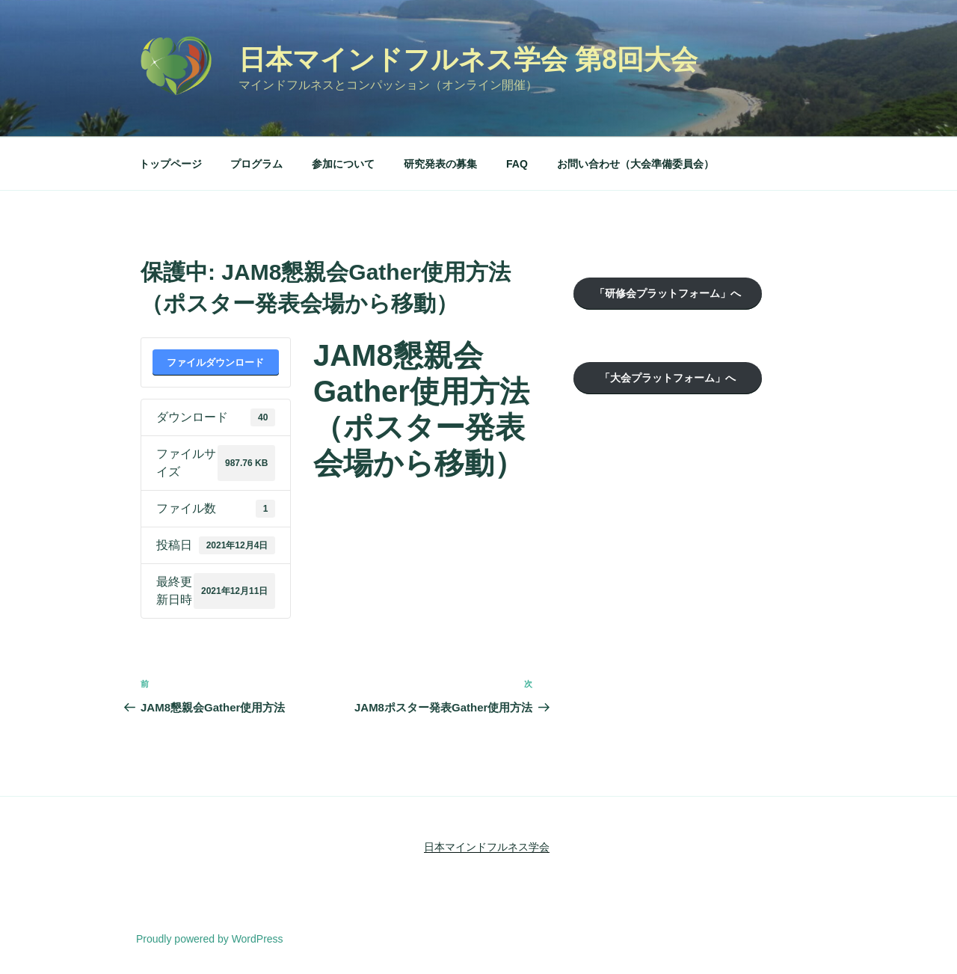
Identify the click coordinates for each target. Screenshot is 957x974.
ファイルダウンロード (215, 362)
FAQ (517, 164)
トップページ (170, 164)
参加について (343, 164)
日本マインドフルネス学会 (487, 847)
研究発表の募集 (440, 164)
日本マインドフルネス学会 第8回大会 (468, 59)
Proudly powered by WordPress (209, 939)
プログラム (256, 164)
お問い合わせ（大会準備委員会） (635, 164)
